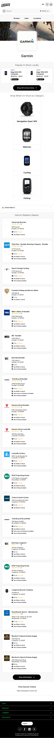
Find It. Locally (45, 11)
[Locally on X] (34, 729)
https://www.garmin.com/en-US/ (27, 691)
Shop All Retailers (27, 677)
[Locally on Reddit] (20, 729)
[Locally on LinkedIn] (29, 729)
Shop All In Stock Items (27, 88)
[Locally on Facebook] (25, 729)
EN (43, 4)
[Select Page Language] (27, 723)
